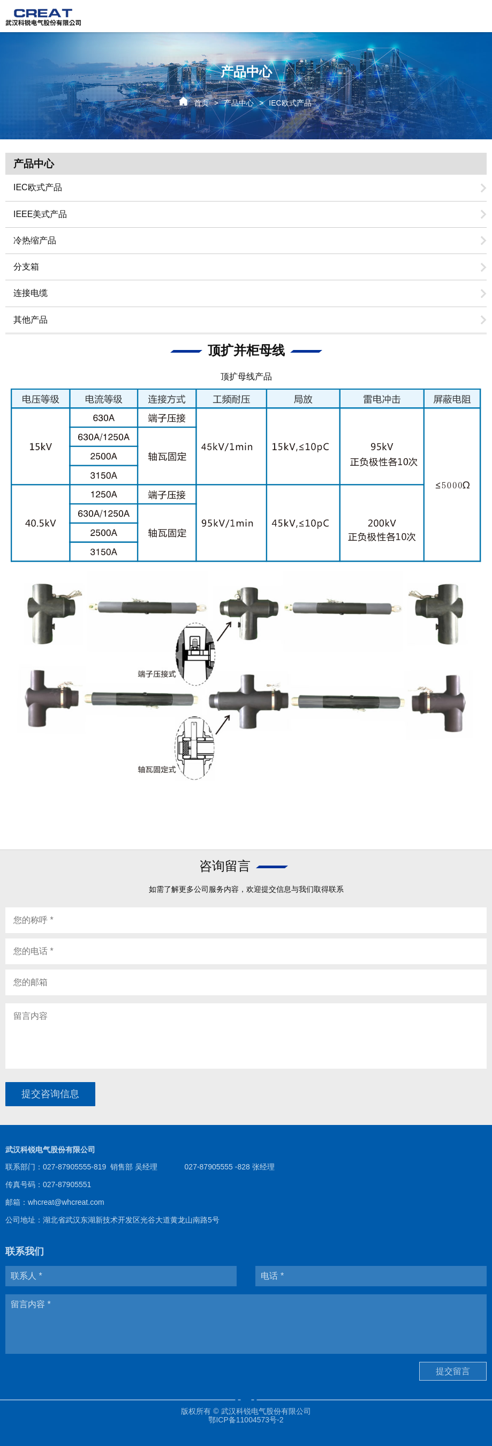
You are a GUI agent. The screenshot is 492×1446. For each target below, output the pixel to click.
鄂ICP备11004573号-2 (245, 1419)
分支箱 (26, 266)
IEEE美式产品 (40, 214)
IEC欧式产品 (37, 187)
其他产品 (30, 319)
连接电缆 (30, 292)
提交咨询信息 (50, 1094)
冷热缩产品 (34, 240)
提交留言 (453, 1371)
